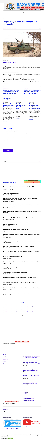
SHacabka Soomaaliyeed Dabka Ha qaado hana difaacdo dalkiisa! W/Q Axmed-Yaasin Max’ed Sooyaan (21, 235)
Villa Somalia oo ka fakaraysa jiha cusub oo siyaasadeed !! (15, 272)
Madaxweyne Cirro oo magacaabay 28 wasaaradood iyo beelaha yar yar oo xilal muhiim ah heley (11, 91)
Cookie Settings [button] (4, 438)
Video (4, 361)
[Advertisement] (20, 172)
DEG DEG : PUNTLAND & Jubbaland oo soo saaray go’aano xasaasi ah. (31, 376)
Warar (4, 17)
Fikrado (4, 357)
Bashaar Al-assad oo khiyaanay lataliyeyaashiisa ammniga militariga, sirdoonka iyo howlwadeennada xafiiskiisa (21, 206)
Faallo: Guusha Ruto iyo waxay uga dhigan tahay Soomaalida (8, 105)
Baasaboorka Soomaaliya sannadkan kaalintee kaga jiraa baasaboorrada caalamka (30, 370)
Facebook (5, 62)
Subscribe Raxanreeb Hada (22, 341)
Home (4, 354)
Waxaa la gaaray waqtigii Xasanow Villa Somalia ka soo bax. (16, 229)
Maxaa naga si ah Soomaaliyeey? (10, 267)
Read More (5, 121)
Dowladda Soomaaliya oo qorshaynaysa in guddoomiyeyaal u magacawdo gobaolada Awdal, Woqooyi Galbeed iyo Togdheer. (31, 357)
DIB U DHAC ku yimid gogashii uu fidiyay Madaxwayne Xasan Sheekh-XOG (31, 383)
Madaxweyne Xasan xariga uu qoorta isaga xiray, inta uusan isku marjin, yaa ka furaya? (21, 262)
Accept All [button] (10, 438)
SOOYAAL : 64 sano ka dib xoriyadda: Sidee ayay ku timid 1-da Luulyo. (18, 246)
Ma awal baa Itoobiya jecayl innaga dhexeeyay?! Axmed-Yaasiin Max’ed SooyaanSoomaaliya (18, 187)
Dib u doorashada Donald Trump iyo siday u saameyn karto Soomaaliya (18, 217)
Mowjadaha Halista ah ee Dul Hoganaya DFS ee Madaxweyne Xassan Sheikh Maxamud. (21, 241)
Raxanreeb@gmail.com (29, 400)
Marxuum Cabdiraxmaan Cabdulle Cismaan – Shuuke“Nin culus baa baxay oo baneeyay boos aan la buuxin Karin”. (19, 224)
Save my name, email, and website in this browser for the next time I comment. (18, 137)
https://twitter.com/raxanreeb (12, 428)
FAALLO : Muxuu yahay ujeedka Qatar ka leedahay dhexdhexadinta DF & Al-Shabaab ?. (21, 251)
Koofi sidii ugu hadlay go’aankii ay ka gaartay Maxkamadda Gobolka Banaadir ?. (20, 277)
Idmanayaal (5, 359)
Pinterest (14, 62)
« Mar (21, 315)
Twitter (9, 62)
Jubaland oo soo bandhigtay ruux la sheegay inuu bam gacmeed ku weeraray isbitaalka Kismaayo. (32, 91)
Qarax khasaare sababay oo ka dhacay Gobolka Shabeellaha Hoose (21, 106)
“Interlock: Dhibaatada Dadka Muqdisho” (12, 193)
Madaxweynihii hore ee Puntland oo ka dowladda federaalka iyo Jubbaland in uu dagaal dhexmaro (22, 212)
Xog (4, 363)
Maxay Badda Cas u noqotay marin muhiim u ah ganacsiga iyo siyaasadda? (31, 363)
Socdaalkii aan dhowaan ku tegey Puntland (12, 256)
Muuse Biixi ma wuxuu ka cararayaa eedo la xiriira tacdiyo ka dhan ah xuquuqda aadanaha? (34, 106)
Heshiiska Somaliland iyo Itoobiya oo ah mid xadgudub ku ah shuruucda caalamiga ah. (21, 288)
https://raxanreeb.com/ (29, 398)
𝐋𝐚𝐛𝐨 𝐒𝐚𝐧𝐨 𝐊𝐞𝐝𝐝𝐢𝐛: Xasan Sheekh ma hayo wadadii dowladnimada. (17, 293)
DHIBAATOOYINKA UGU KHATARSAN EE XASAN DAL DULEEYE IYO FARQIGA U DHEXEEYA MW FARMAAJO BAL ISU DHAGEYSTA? (20, 199)
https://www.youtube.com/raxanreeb (31, 426)
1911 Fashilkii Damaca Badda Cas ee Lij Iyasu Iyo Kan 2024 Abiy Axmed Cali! (19, 282)
